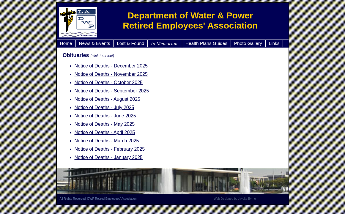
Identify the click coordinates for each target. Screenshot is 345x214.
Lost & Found (130, 43)
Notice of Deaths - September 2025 (112, 90)
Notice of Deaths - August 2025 (107, 99)
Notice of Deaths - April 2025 (105, 132)
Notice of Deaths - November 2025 (111, 74)
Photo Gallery (248, 43)
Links (274, 43)
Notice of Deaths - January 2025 (109, 157)
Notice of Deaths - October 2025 (109, 82)
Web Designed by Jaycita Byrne (235, 198)
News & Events (94, 43)
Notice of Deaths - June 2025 (105, 115)
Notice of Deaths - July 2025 (104, 107)
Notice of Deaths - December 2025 (111, 65)
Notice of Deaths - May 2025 (105, 124)
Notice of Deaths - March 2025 (107, 140)
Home (66, 43)
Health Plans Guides (206, 43)
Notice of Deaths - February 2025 (110, 149)
